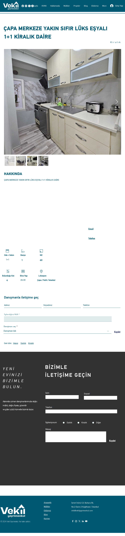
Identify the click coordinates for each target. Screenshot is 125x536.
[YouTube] (86, 521)
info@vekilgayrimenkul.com (82, 510)
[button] (67, 6)
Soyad (87, 394)
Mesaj (48, 429)
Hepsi (15, 343)
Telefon (48, 407)
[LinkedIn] (83, 521)
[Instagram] (76, 521)
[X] (79, 521)
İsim (47, 393)
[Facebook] (72, 521)
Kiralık (31, 343)
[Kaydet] (116, 332)
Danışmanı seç (10, 326)
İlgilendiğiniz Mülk (11, 314)
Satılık (23, 343)
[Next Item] (116, 101)
